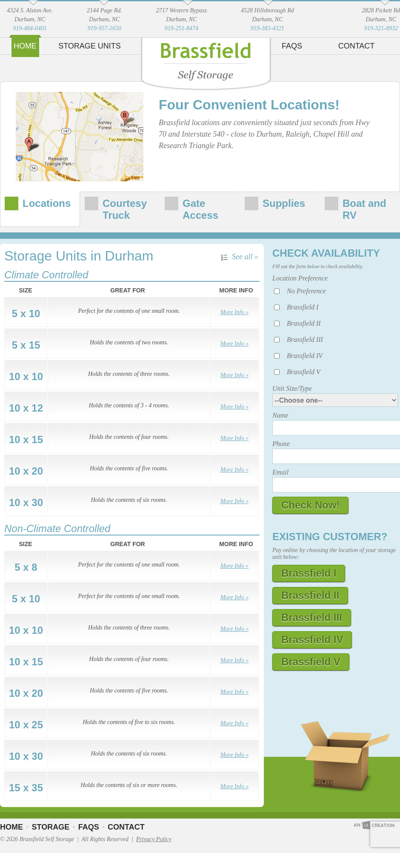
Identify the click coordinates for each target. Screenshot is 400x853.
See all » (245, 256)
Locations (47, 203)
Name (280, 415)
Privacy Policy (153, 839)
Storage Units (89, 46)
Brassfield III (305, 339)
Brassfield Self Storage (205, 67)
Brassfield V (303, 371)
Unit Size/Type (292, 388)
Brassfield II (304, 323)
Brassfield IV (305, 355)
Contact (356, 46)
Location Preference (300, 278)
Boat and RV (364, 209)
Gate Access (200, 209)
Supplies (284, 203)
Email (280, 472)
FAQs (292, 46)
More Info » (234, 312)
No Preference (306, 291)
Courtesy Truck (125, 209)
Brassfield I (302, 307)
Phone (281, 443)
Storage (50, 827)
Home (25, 46)
